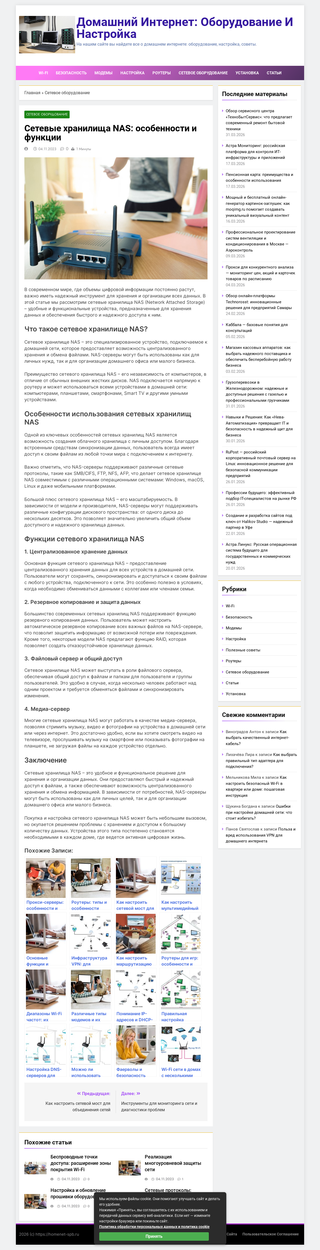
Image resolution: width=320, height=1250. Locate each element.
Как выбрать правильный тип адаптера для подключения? (261, 760)
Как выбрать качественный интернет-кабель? (257, 737)
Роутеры (161, 73)
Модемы (103, 73)
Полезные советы (243, 650)
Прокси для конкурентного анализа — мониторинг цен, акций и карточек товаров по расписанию (260, 273)
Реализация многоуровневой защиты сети (173, 1163)
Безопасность (71, 73)
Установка (247, 73)
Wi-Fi (43, 73)
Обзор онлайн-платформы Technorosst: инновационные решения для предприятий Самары (259, 301)
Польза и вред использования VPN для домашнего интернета (261, 835)
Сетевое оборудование (203, 73)
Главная (32, 92)
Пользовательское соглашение (270, 1234)
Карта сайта (226, 1234)
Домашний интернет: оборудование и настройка (184, 28)
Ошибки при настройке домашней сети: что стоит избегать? (259, 812)
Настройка (132, 73)
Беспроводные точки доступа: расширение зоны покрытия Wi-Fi (81, 1163)
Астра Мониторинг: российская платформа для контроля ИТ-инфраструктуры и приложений (255, 151)
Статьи (274, 73)
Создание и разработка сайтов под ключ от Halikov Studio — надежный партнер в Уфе (259, 521)
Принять (154, 1236)
